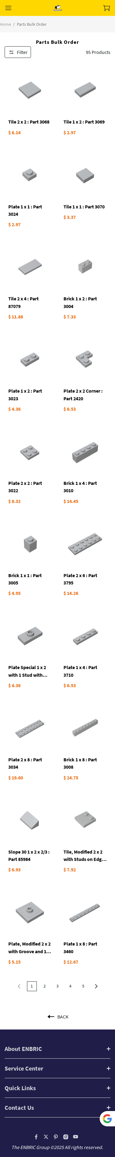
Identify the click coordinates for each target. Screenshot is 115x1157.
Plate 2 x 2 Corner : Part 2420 (83, 394)
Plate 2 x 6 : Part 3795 (80, 579)
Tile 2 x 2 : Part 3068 (28, 122)
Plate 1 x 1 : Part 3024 (25, 210)
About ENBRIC (23, 1048)
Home (5, 24)
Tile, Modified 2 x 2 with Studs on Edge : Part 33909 (85, 856)
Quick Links (20, 1088)
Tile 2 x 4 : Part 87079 (23, 302)
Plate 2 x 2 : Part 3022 (25, 486)
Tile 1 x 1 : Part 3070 (84, 207)
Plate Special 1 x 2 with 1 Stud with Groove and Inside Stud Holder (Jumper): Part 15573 (27, 671)
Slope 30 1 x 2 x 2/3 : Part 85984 (29, 855)
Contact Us (19, 1107)
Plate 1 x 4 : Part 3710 (80, 671)
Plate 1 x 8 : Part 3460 (80, 947)
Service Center (24, 1068)
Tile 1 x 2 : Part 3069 (84, 122)
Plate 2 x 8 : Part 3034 (25, 763)
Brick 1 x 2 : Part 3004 (80, 302)
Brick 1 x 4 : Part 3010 (80, 486)
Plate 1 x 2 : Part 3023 (25, 394)
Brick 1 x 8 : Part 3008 (80, 763)
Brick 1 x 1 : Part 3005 (25, 579)
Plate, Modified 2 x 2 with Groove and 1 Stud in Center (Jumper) (29, 948)
